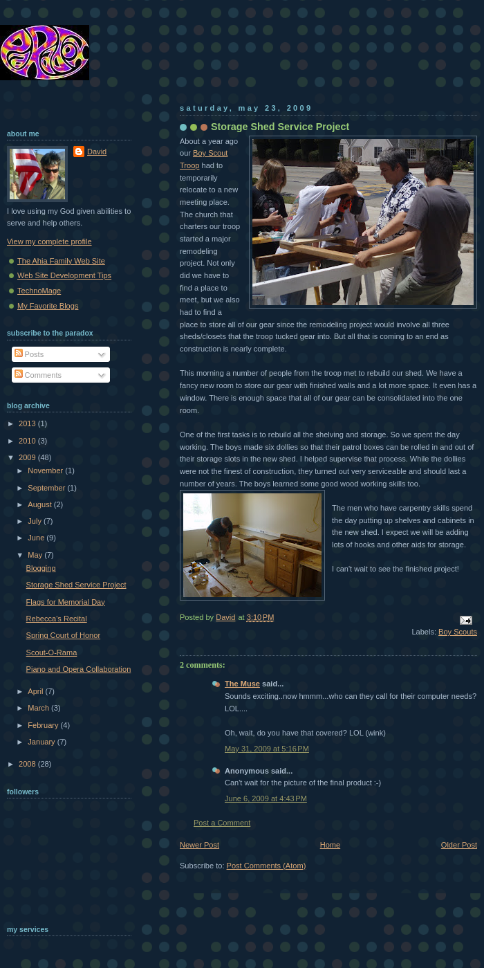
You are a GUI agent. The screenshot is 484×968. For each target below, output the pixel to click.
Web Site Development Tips (64, 275)
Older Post (459, 845)
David (96, 151)
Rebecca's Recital (56, 618)
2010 (28, 441)
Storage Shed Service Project (76, 585)
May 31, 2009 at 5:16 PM (267, 749)
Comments (38, 375)
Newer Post (199, 845)
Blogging (41, 568)
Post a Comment (222, 823)
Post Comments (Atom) (266, 865)
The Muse (242, 683)
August (40, 504)
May (36, 555)
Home (330, 845)
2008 (28, 764)
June (37, 537)
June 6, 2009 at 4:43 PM (266, 798)
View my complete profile (49, 241)
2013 (28, 423)
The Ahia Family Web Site (61, 261)
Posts (29, 354)
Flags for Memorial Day (65, 602)
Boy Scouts (457, 632)
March (39, 708)
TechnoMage (39, 290)
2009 (28, 457)
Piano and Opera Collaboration (78, 669)
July (36, 521)
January (42, 742)
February (44, 725)
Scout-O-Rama (51, 652)
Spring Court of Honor (63, 635)
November (46, 470)
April (36, 691)
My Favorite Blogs (47, 306)
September (47, 488)
